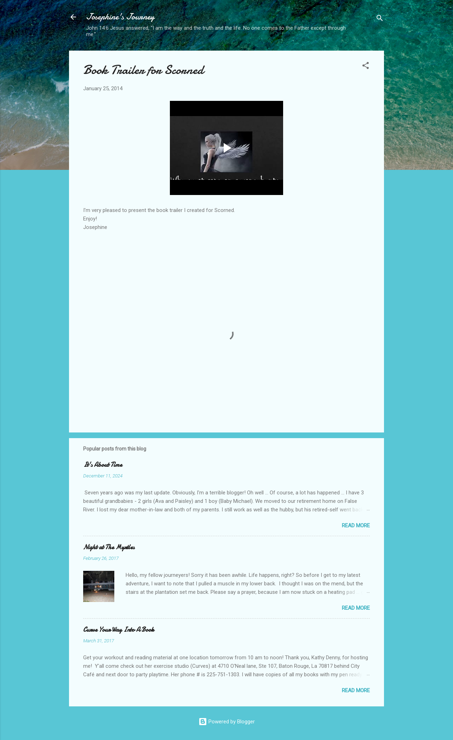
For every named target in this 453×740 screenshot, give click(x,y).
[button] (365, 66)
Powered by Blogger (227, 721)
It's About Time (102, 464)
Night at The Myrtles (108, 547)
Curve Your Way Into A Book (118, 629)
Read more (356, 525)
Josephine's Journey (120, 17)
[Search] (379, 19)
